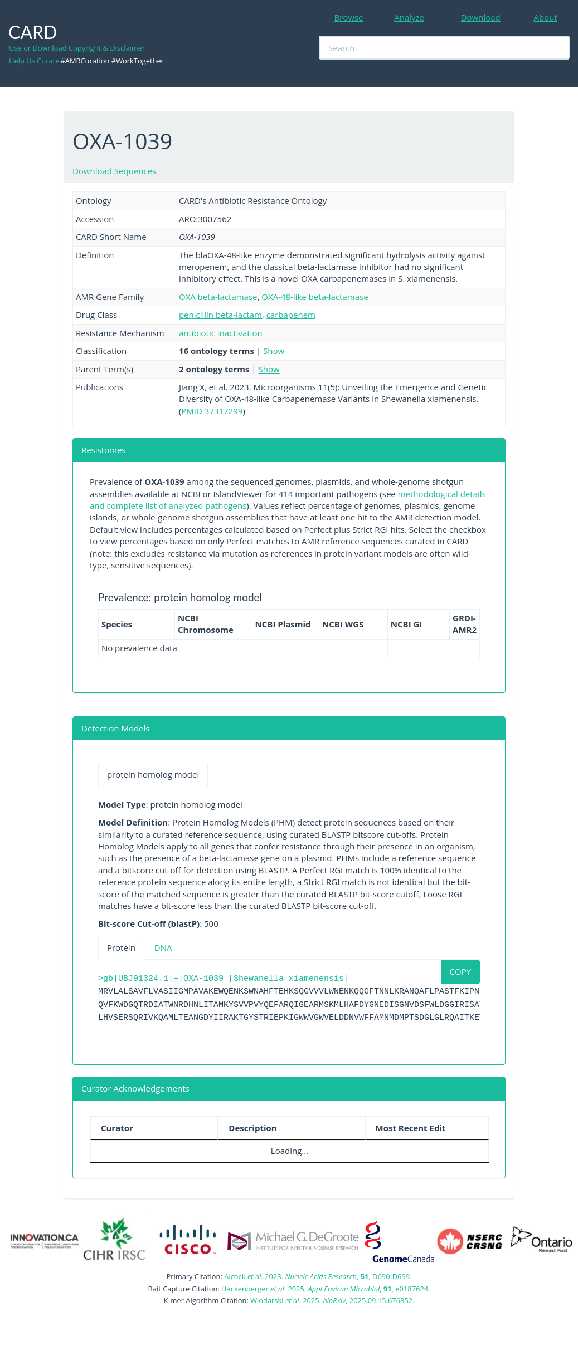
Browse (348, 17)
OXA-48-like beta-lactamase (314, 296)
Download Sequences (114, 170)
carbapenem (290, 314)
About (545, 17)
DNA (163, 947)
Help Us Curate (34, 61)
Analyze (409, 17)
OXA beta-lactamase (218, 296)
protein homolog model (153, 774)
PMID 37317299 (211, 410)
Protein (121, 947)
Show (273, 350)
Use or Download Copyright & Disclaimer (77, 48)
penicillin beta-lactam (220, 314)
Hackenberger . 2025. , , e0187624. (325, 1289)
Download (481, 17)
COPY (461, 971)
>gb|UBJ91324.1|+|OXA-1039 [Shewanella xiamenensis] (223, 979)
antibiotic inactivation (221, 332)
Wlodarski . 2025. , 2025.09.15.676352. (332, 1300)
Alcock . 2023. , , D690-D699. (317, 1276)
